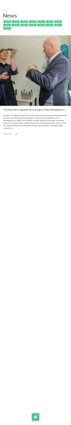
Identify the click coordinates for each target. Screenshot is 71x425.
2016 (33, 25)
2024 (24, 22)
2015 (41, 25)
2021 (49, 22)
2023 (33, 22)
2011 (7, 28)
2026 (7, 22)
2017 (24, 25)
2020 (58, 22)
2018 (16, 25)
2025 (16, 22)
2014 (49, 25)
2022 (41, 22)
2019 (7, 25)
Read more (7, 134)
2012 (58, 25)
